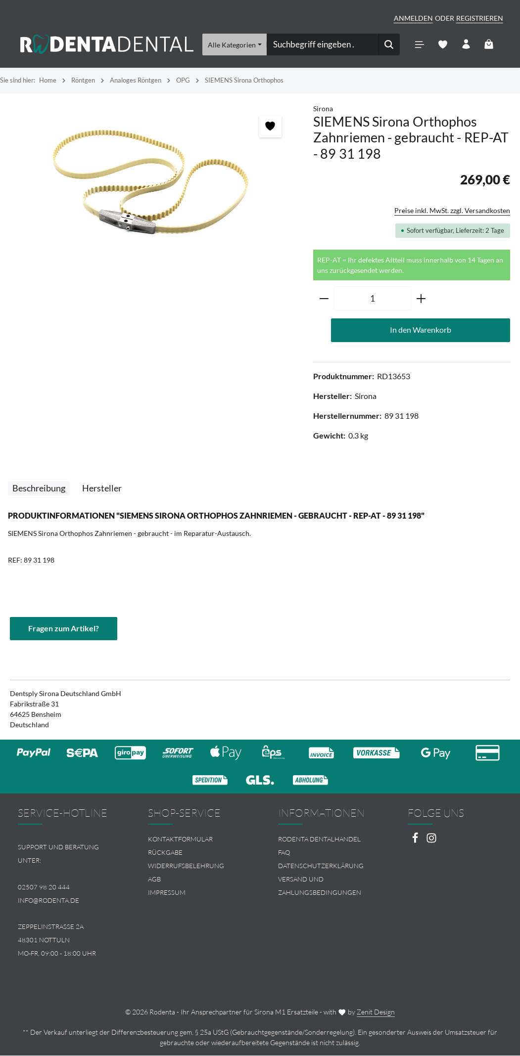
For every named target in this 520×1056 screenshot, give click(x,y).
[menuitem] (195, 840)
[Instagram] (431, 841)
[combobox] (322, 44)
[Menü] (419, 44)
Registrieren (479, 18)
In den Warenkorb (420, 330)
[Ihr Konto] (465, 44)
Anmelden (413, 18)
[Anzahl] (372, 299)
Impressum (167, 893)
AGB (154, 879)
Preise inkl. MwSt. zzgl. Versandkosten (452, 211)
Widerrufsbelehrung (186, 867)
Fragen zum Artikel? (63, 629)
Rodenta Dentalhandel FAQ (319, 846)
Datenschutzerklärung (321, 867)
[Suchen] (389, 44)
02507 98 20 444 (44, 887)
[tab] (39, 489)
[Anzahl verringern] (323, 299)
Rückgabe (165, 853)
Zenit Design (376, 1012)
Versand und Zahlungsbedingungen (319, 886)
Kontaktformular (180, 840)
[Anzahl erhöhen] (421, 299)
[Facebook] (416, 841)
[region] (151, 183)
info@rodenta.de (48, 901)
